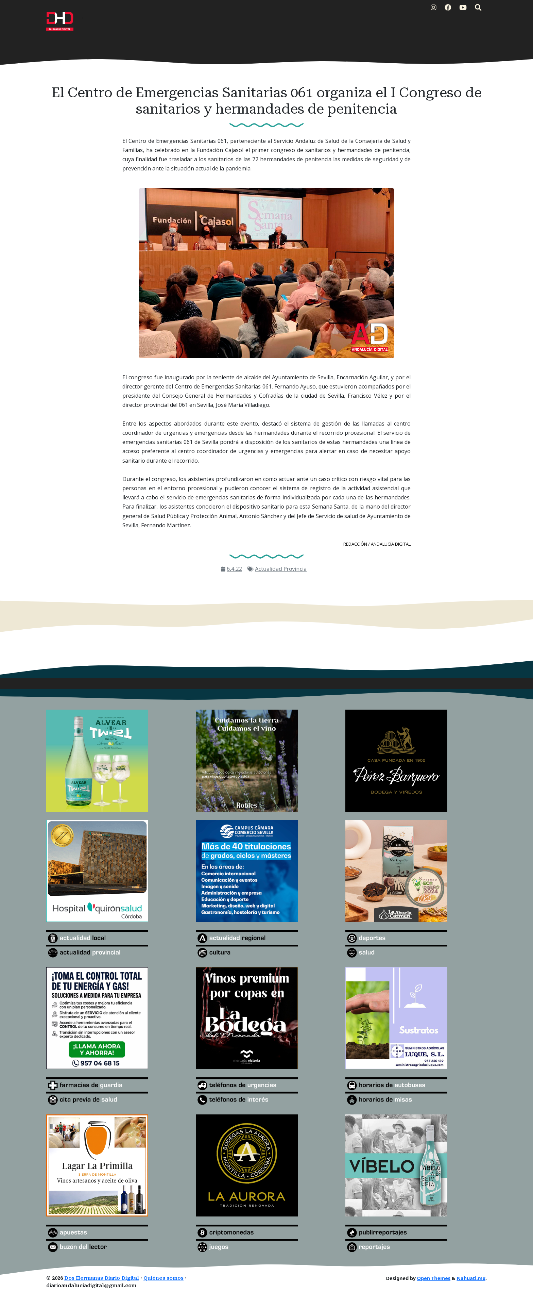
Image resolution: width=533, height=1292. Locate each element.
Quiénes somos (163, 1278)
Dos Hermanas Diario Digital (101, 1278)
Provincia (295, 569)
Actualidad (269, 569)
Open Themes (433, 1278)
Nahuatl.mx (471, 1278)
